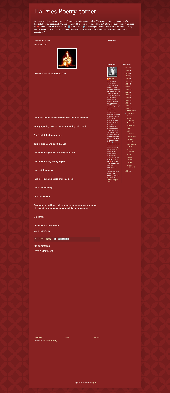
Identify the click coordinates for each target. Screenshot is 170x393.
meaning (129, 157)
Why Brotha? (131, 125)
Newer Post (38, 337)
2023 (127, 76)
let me (129, 154)
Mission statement (131, 166)
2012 (127, 106)
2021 (127, 81)
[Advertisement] (67, 319)
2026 (127, 68)
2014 (127, 100)
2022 (127, 78)
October (129, 113)
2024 (127, 73)
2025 (127, 70)
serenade (130, 160)
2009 (127, 171)
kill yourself (130, 152)
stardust (129, 162)
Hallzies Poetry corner (65, 11)
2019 (127, 87)
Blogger (93, 382)
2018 (127, 89)
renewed (129, 149)
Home (67, 337)
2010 (127, 108)
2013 (127, 103)
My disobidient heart (131, 145)
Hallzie (111, 79)
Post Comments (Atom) (49, 341)
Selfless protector (130, 119)
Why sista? (130, 123)
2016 (127, 95)
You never (130, 139)
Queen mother (131, 136)
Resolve (129, 116)
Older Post (96, 337)
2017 (127, 92)
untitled (129, 131)
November (130, 111)
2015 (127, 97)
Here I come (130, 134)
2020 (127, 84)
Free (128, 128)
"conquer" (130, 142)
